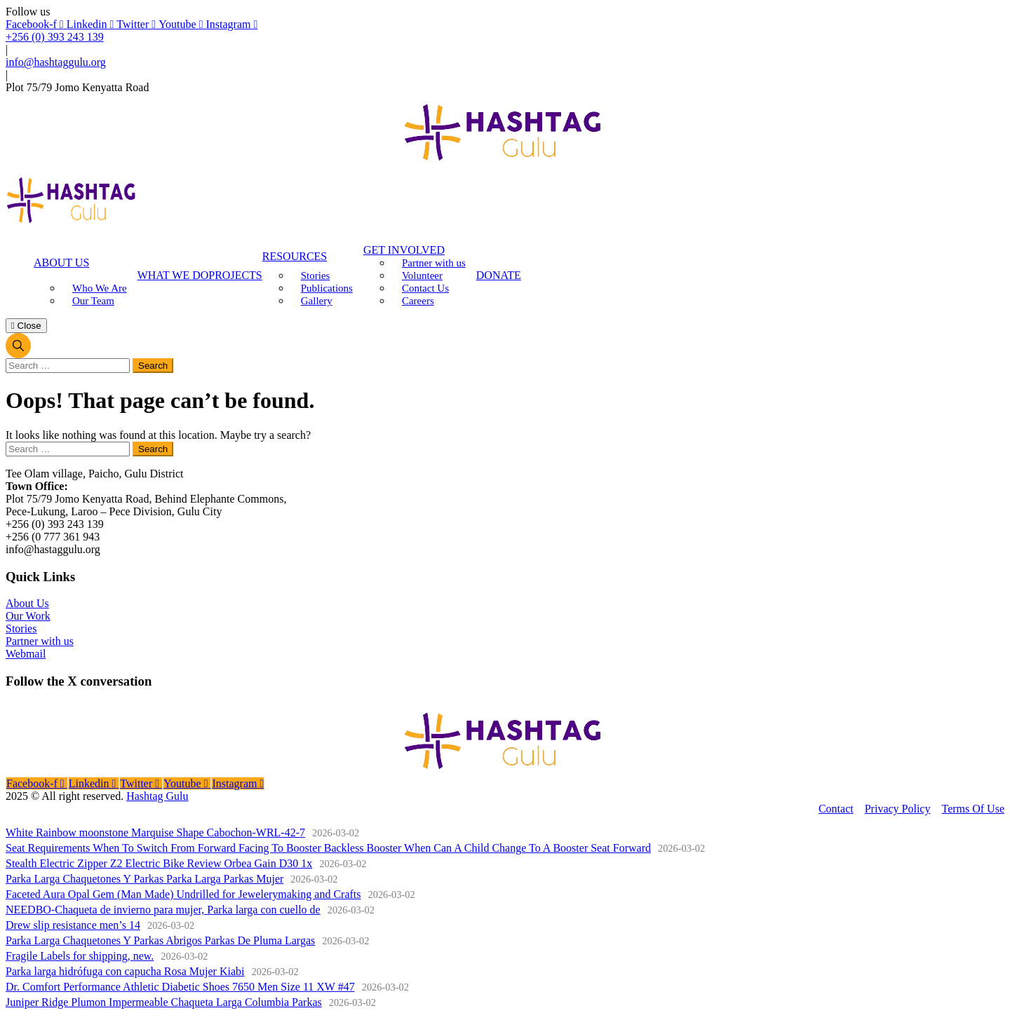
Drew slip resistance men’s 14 (73, 925)
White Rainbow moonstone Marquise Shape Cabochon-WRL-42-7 (155, 832)
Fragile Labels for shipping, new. (80, 956)
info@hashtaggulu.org (56, 62)
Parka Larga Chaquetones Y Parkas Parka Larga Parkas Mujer (144, 879)
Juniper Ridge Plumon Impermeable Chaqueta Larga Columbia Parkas (164, 1002)
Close (26, 325)
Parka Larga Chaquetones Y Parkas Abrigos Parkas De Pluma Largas (160, 940)
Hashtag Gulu (157, 796)
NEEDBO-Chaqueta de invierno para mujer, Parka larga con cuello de (163, 910)
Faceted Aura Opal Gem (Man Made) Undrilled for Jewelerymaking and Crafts (183, 894)
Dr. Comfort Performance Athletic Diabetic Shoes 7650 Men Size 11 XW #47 (180, 987)
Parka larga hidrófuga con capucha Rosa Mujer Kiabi (125, 971)
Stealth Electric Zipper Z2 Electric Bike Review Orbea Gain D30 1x (159, 863)
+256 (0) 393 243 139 (55, 37)
